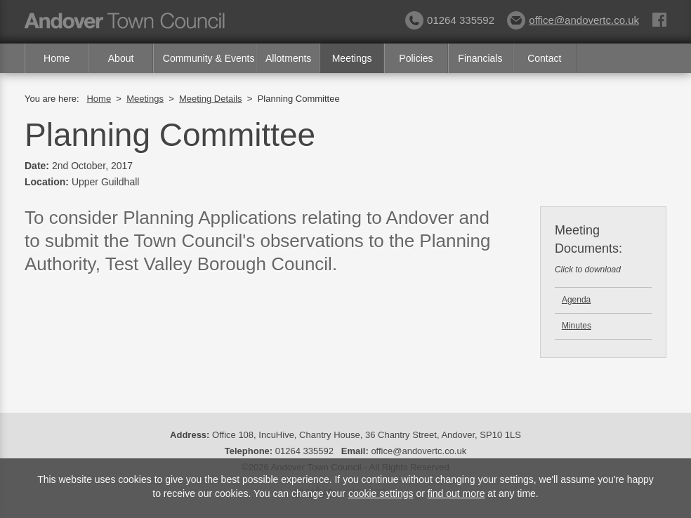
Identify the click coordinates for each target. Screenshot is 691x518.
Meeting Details (210, 98)
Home (57, 58)
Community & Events (209, 58)
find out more (456, 493)
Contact (544, 58)
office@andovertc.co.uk (573, 20)
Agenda (576, 300)
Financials (480, 58)
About (121, 58)
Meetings (352, 58)
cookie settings (381, 493)
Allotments (288, 58)
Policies (416, 58)
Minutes (576, 326)
